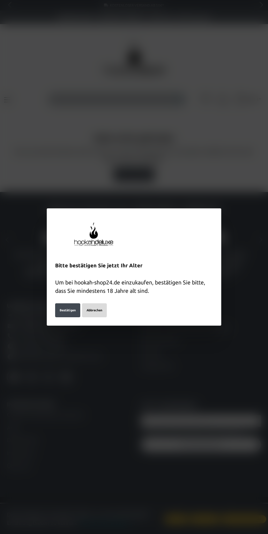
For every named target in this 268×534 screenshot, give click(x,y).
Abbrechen (94, 310)
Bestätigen (68, 310)
